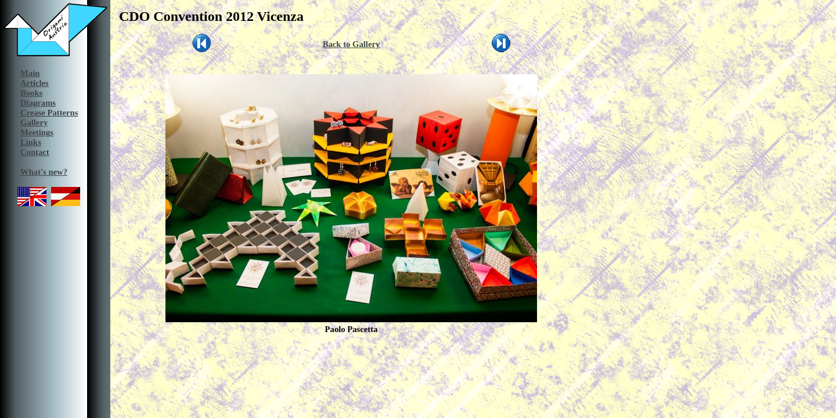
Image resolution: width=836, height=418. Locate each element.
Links (30, 142)
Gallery (34, 122)
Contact (34, 152)
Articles (34, 83)
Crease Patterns (49, 112)
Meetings (36, 132)
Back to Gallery (351, 44)
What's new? (43, 171)
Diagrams (38, 102)
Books (31, 93)
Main (29, 73)
